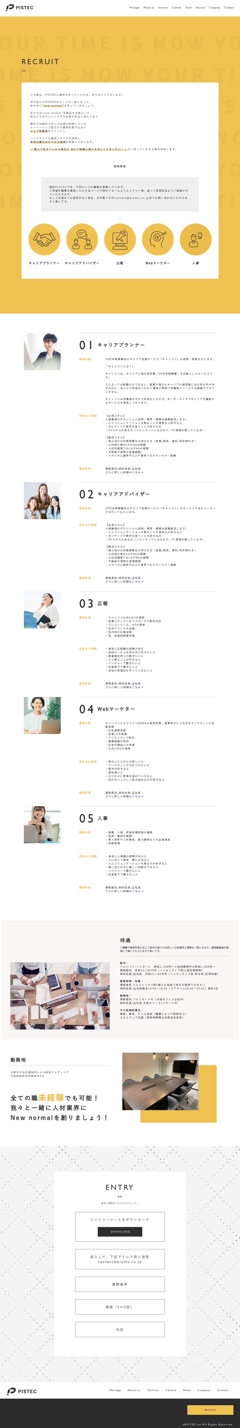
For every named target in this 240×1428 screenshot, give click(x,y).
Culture (176, 7)
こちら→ (138, 472)
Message (134, 7)
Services (163, 7)
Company (214, 7)
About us (148, 7)
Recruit (200, 7)
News (188, 7)
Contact (229, 7)
